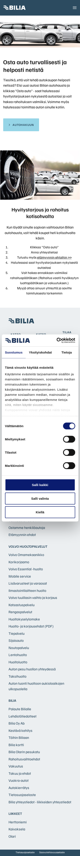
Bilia (12, 700)
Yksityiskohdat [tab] (40, 352)
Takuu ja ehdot (20, 773)
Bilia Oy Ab (17, 723)
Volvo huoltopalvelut (28, 546)
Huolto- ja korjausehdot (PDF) (31, 626)
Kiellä (40, 512)
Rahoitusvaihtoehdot (24, 759)
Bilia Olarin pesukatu (24, 752)
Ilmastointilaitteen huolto (27, 590)
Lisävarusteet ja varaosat (28, 583)
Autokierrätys (19, 787)
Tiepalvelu (17, 633)
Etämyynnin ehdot (22, 534)
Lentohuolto (18, 654)
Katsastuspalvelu (22, 605)
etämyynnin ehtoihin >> (54, 257)
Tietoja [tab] (66, 352)
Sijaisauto (16, 640)
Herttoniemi (18, 822)
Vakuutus (16, 766)
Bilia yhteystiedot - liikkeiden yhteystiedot (40, 802)
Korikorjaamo (19, 562)
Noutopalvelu (19, 647)
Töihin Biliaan (19, 737)
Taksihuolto (17, 676)
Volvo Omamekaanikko (26, 554)
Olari (12, 836)
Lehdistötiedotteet (22, 716)
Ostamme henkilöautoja (27, 527)
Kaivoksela (17, 829)
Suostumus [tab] (14, 352)
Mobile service (20, 576)
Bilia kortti (16, 744)
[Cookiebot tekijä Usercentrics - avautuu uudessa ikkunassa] (57, 340)
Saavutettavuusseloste (52, 852)
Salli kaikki (40, 484)
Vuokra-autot (19, 780)
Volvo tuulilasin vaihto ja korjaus (33, 597)
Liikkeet (15, 813)
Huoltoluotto (18, 662)
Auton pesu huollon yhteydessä (32, 669)
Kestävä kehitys (20, 730)
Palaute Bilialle (20, 709)
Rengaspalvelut (20, 612)
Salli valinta (40, 498)
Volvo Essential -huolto (26, 569)
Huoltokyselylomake (24, 619)
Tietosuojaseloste (22, 794)
